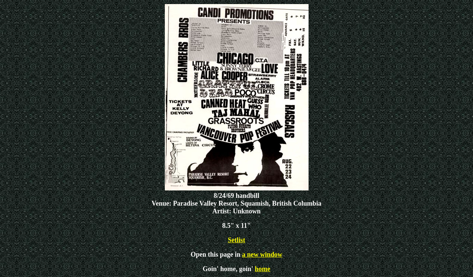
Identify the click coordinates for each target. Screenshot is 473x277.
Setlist (236, 240)
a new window (262, 254)
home (262, 269)
